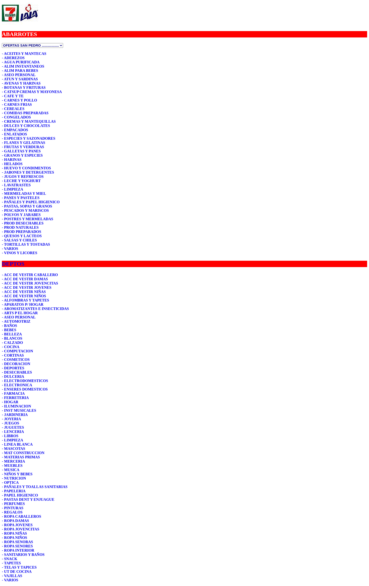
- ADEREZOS (13, 58)
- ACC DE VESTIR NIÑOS (24, 296)
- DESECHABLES (17, 372)
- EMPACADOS (15, 130)
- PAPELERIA (14, 491)
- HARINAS (11, 160)
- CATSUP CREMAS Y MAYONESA (32, 92)
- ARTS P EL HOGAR (20, 313)
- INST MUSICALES (19, 410)
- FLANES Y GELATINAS (23, 143)
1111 (32, 45)
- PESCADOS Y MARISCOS (25, 210)
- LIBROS (10, 436)
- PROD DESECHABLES (23, 223)
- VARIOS (10, 249)
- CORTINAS (13, 355)
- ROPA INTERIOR (18, 550)
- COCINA (10, 347)
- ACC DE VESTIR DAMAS (25, 279)
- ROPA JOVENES (17, 525)
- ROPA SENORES (17, 546)
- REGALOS (12, 512)
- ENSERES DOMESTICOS (25, 389)
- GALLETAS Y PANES (21, 151)
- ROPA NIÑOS (14, 538)
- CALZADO (12, 343)
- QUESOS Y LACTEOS (22, 236)
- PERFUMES (13, 504)
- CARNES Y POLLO (19, 100)
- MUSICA (10, 470)
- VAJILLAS (12, 576)
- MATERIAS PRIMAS (21, 457)
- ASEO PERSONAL (19, 75)
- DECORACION (16, 364)
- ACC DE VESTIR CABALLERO (30, 275)
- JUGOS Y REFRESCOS (23, 177)
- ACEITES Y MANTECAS (24, 54)
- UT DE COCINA (17, 572)
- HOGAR (10, 402)
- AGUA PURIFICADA (21, 62)
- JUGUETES (13, 427)
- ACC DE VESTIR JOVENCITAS (30, 283)
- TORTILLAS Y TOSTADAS (26, 244)
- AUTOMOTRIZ (16, 321)
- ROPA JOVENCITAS (20, 529)
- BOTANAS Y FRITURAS (24, 87)
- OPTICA (10, 482)
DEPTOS (13, 264)
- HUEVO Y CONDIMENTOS (26, 168)
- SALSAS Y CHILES (19, 240)
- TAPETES (11, 563)
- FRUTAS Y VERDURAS (23, 147)
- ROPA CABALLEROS (21, 516)
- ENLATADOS (14, 134)
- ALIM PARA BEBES (20, 71)
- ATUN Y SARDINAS (20, 79)
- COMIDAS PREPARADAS (25, 113)
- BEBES (9, 330)
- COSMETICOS (16, 360)
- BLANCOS (12, 338)
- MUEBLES (12, 466)
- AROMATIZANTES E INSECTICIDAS (35, 309)
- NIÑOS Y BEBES (17, 474)
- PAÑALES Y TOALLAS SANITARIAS (35, 487)
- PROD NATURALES (20, 227)
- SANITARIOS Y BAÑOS (23, 555)
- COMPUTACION (17, 351)
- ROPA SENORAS (17, 542)
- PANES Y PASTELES (21, 198)
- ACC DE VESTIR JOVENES (26, 287)
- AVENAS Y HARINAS (21, 83)
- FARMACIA (13, 393)
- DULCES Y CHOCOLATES (26, 126)
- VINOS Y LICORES (19, 253)
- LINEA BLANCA (17, 444)
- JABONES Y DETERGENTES (28, 172)
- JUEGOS (10, 423)
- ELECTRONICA (17, 385)
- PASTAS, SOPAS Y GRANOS (27, 206)
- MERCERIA (13, 461)
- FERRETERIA (15, 398)
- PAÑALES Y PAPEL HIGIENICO (31, 202)
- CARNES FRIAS (17, 104)
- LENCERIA (13, 432)
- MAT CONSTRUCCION (23, 453)
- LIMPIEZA (12, 189)
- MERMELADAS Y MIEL (24, 193)
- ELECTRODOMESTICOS (25, 381)
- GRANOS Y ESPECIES (22, 155)
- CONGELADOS (16, 117)
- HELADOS (12, 164)
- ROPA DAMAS (15, 521)
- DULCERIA (13, 376)
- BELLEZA (12, 334)
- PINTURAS (12, 508)
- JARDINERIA (15, 415)
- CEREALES (13, 109)
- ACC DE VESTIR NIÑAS (24, 292)
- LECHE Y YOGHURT (21, 181)
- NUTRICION (14, 478)
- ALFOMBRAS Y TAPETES (25, 300)
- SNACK (9, 559)
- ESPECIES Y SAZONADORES (28, 138)
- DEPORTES (13, 368)
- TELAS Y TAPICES (19, 567)
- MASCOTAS (13, 449)
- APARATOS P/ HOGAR (22, 304)
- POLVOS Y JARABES (21, 215)
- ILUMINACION (16, 406)
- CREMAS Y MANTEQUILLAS (29, 121)
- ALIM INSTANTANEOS (23, 66)
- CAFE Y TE (13, 96)
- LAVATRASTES (16, 185)
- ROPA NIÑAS (14, 533)
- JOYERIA (11, 419)
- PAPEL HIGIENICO (20, 495)
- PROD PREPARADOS (21, 232)
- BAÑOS (9, 326)
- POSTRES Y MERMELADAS (27, 219)
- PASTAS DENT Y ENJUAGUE (28, 499)
